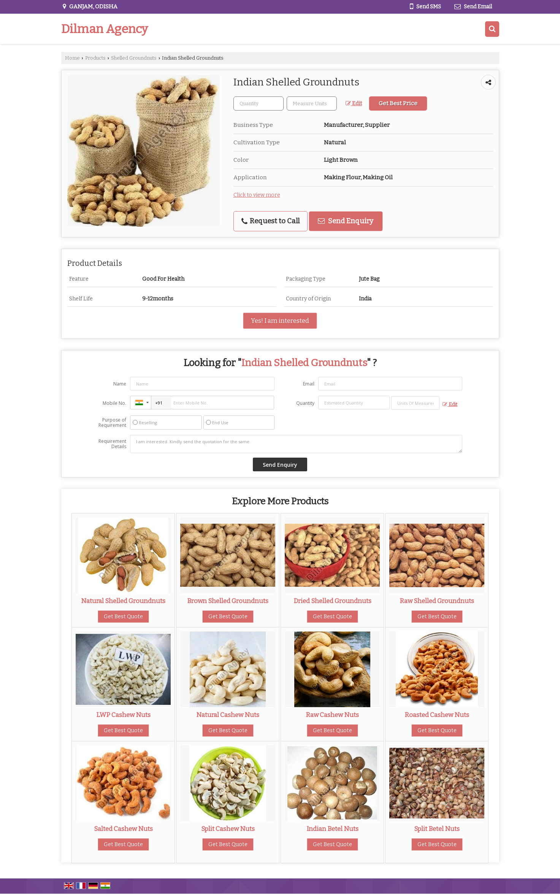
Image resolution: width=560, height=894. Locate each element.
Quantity (305, 403)
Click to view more (256, 195)
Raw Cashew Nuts (332, 715)
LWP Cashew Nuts (123, 715)
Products (95, 58)
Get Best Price (398, 103)
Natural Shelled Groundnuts (123, 601)
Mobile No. (114, 403)
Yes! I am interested (280, 320)
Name (119, 384)
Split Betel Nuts (437, 828)
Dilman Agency (104, 29)
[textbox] (312, 103)
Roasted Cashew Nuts (437, 715)
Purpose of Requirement (112, 422)
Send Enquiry (345, 221)
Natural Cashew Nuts (227, 715)
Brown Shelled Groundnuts (227, 601)
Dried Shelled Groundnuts (332, 601)
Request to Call (270, 221)
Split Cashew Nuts (228, 828)
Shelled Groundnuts (134, 58)
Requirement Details (112, 444)
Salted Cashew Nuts (123, 828)
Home (72, 58)
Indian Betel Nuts (332, 828)
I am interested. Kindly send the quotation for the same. (296, 444)
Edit (354, 103)
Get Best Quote (123, 616)
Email (308, 384)
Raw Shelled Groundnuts (437, 601)
